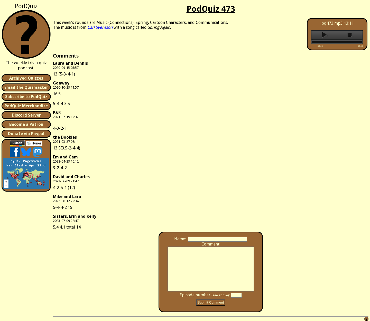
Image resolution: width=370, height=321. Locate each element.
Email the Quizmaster (26, 87)
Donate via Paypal (26, 133)
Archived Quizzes (26, 78)
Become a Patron (26, 124)
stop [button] (350, 35)
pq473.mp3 (332, 23)
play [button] (324, 35)
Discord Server (26, 115)
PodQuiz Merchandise (26, 105)
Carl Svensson (100, 27)
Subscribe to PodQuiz (26, 96)
